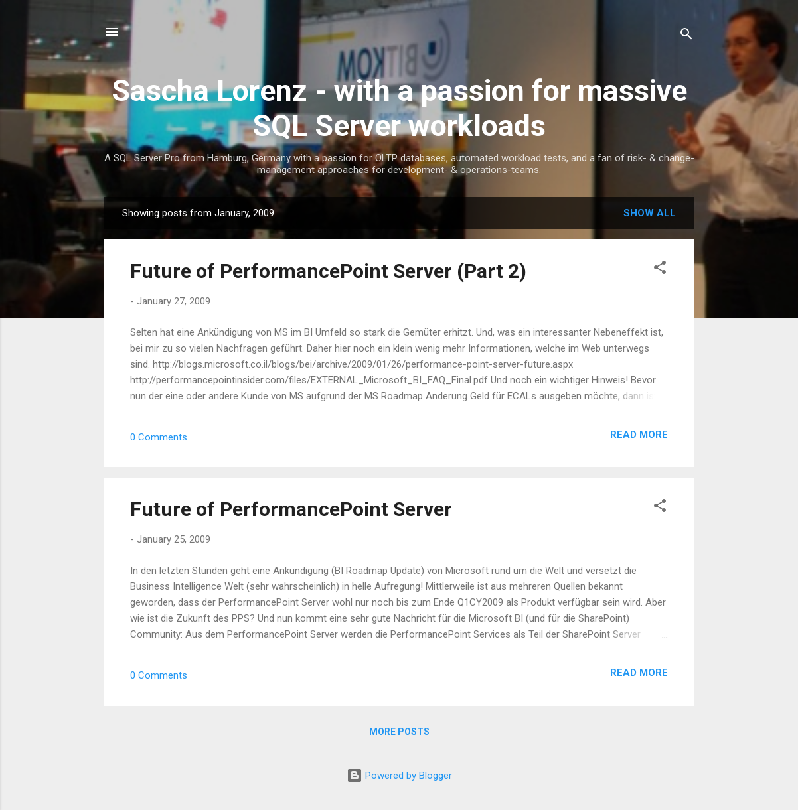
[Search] (686, 36)
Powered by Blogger (399, 775)
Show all (649, 213)
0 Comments (158, 437)
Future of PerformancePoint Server (291, 509)
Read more (639, 434)
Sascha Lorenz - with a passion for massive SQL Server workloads (399, 108)
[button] (660, 269)
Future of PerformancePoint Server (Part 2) (328, 271)
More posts (399, 731)
